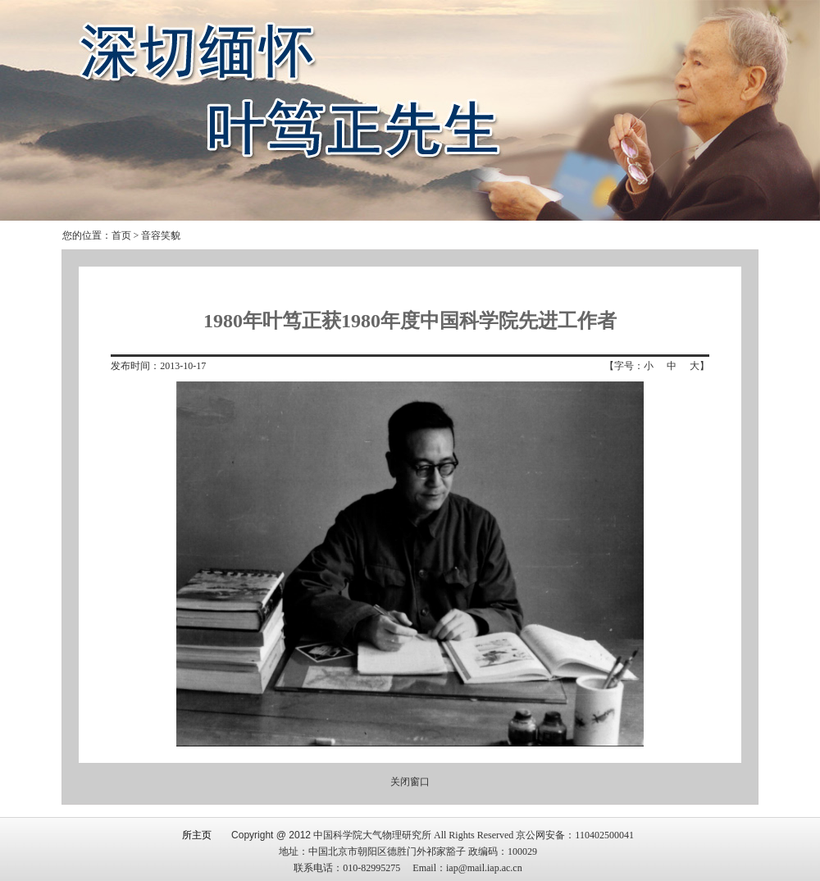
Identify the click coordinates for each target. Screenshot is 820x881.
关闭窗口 (410, 781)
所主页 (197, 835)
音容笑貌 (160, 235)
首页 (121, 235)
